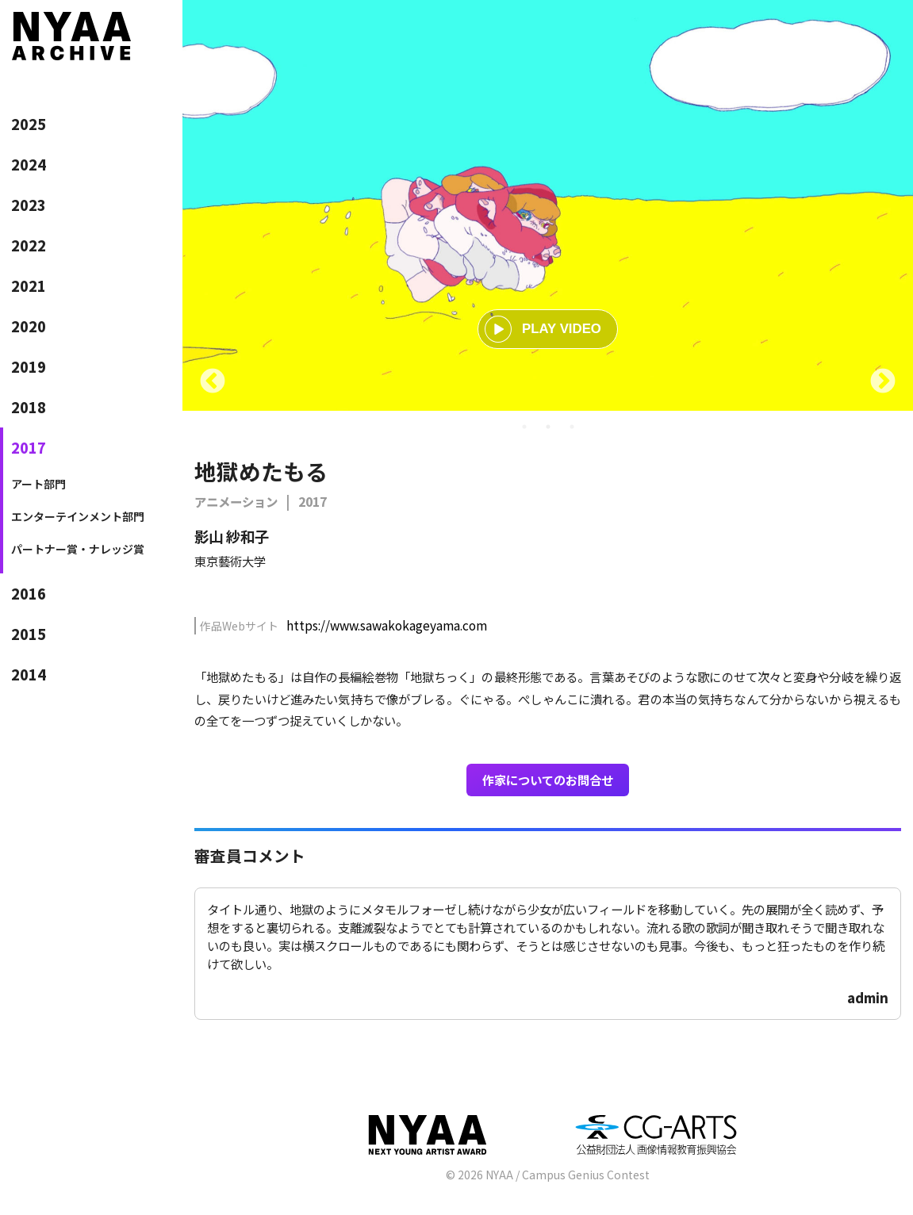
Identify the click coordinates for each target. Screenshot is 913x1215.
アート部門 (38, 484)
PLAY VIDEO (543, 329)
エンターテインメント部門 (77, 516)
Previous (212, 382)
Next (883, 382)
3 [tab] (572, 427)
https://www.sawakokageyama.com (386, 625)
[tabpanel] (547, 205)
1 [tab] (524, 427)
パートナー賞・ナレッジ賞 (77, 549)
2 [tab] (548, 427)
